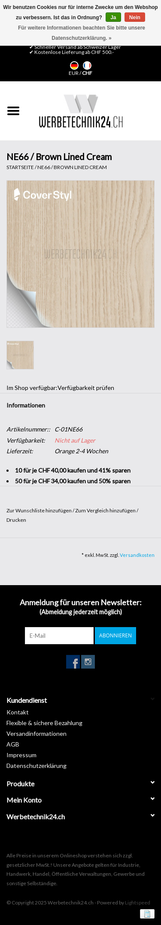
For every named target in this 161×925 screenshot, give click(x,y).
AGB (12, 744)
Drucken (16, 520)
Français (87, 65)
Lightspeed (137, 902)
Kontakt (17, 712)
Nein (134, 18)
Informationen (25, 405)
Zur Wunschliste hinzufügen (39, 510)
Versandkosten (137, 555)
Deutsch (74, 65)
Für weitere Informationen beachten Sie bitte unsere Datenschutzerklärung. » (81, 33)
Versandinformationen (36, 733)
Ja (113, 18)
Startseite (20, 167)
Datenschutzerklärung (36, 765)
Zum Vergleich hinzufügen (106, 510)
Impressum (21, 754)
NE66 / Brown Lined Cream (72, 167)
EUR (74, 73)
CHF (87, 73)
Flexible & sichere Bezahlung (44, 722)
